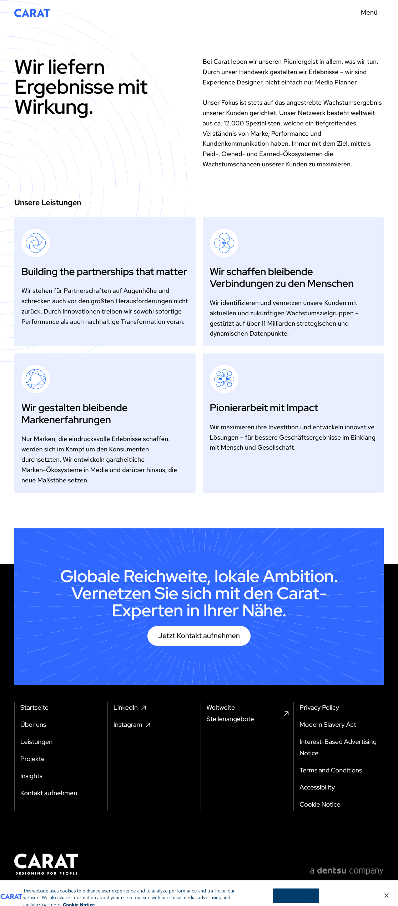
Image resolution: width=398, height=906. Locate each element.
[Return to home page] (32, 13)
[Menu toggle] (371, 13)
